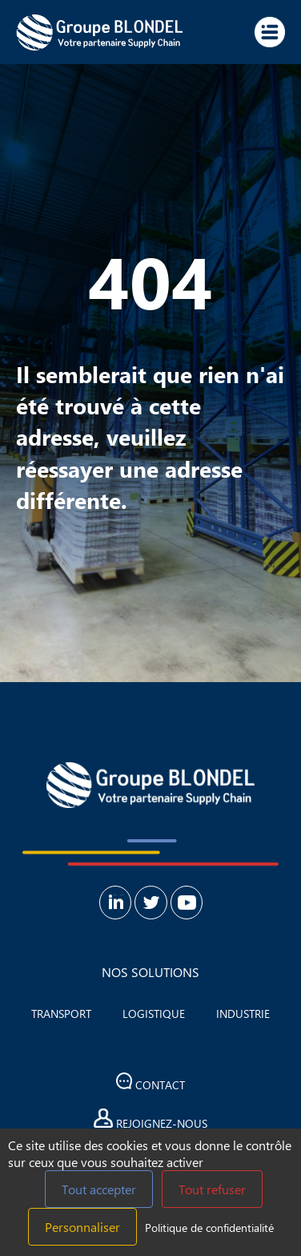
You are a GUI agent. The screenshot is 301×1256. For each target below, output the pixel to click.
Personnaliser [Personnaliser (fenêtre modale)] (82, 1226)
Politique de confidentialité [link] (209, 1227)
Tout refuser (212, 1189)
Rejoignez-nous (150, 1120)
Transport (61, 1013)
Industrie (243, 1013)
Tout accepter (99, 1189)
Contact (151, 1082)
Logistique (153, 1013)
